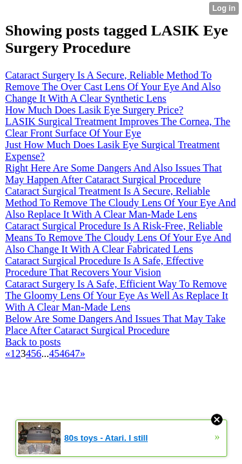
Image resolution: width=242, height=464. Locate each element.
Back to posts (33, 341)
